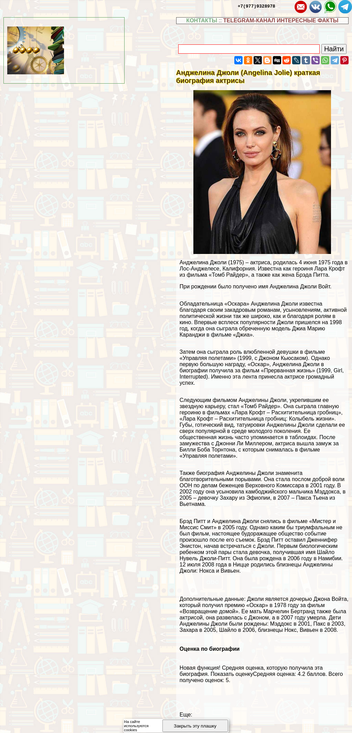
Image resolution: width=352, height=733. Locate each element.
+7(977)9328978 (256, 6)
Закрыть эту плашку (195, 726)
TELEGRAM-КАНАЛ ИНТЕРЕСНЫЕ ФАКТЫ (281, 20)
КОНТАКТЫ (201, 20)
